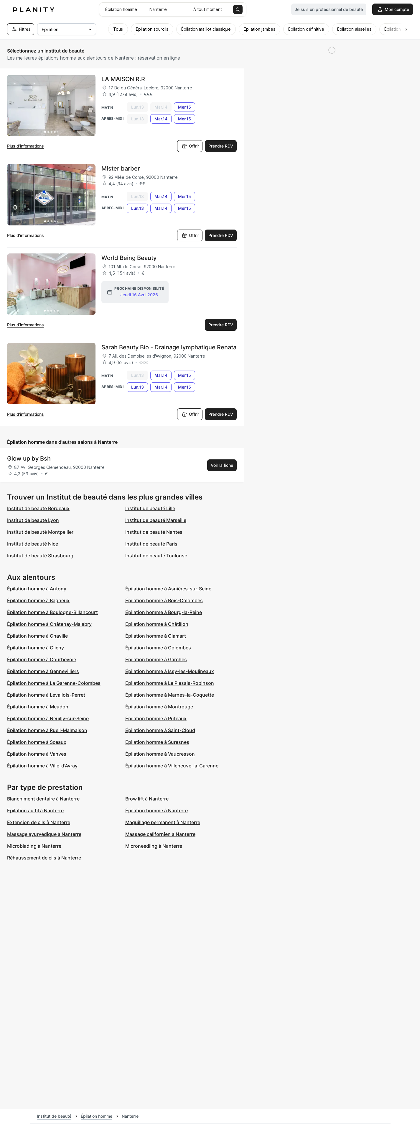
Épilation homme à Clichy (35, 648)
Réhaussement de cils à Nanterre (44, 858)
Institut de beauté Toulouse (156, 556)
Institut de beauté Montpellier (40, 532)
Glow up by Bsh (29, 458)
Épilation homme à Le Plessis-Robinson (169, 683)
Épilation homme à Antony (36, 589)
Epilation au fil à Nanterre (35, 810)
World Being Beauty (129, 257)
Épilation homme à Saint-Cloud (160, 730)
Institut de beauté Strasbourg (40, 556)
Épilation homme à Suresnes (157, 742)
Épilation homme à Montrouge (159, 707)
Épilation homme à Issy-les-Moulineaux (169, 671)
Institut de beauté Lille (150, 508)
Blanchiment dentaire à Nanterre (43, 799)
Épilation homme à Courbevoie (41, 659)
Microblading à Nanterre (34, 846)
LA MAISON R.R (123, 79)
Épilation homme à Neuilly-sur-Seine (48, 718)
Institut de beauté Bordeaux (38, 508)
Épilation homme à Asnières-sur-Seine (168, 589)
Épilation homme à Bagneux (38, 600)
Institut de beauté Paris (151, 544)
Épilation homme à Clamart (155, 636)
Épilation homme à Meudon (37, 707)
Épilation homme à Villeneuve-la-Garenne (171, 766)
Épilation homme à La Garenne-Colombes (54, 683)
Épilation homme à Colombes (158, 648)
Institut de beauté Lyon (33, 520)
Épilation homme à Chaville (37, 636)
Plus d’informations (25, 145)
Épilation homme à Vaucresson (160, 754)
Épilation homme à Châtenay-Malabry (49, 624)
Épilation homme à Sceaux (36, 742)
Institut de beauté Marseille (155, 520)
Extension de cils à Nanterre (38, 822)
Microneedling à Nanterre (153, 846)
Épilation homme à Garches (156, 659)
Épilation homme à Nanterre (156, 810)
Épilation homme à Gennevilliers (43, 671)
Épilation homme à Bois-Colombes (164, 600)
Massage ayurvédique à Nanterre (44, 834)
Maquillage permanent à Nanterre (162, 822)
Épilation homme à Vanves (36, 754)
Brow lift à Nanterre (147, 799)
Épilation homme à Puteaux (156, 718)
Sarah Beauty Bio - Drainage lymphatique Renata (168, 347)
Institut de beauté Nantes (153, 532)
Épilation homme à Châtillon (156, 624)
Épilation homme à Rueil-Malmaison (47, 730)
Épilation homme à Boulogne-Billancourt (52, 612)
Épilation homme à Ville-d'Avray (42, 766)
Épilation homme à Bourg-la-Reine (163, 612)
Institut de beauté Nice (32, 544)
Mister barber (120, 168)
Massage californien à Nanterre (160, 834)
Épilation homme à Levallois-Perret (46, 695)
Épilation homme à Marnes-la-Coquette (169, 695)
